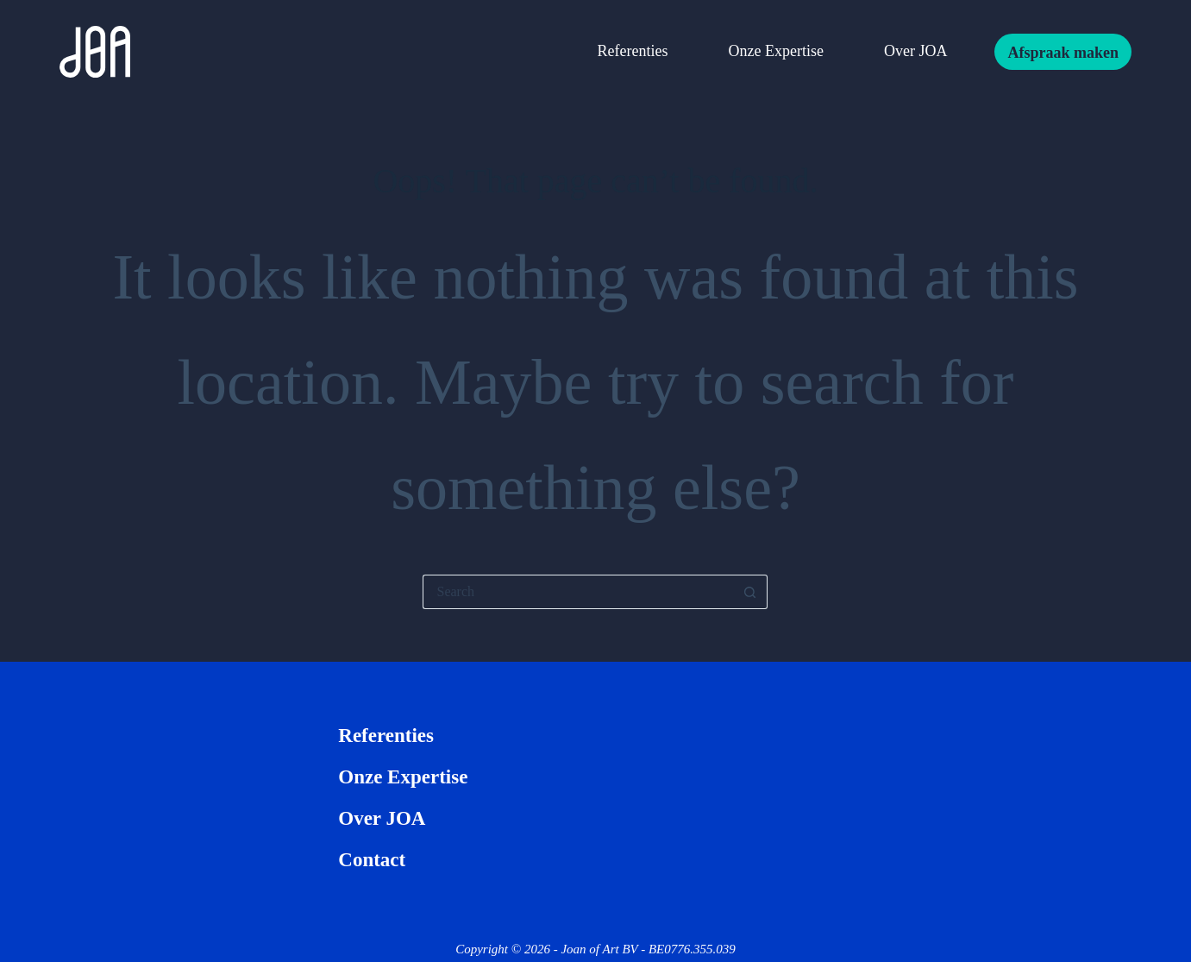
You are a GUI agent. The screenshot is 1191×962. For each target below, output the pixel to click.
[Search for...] (578, 592)
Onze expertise (775, 51)
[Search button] (750, 592)
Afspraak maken (1063, 52)
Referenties (633, 51)
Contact (371, 860)
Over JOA (916, 51)
